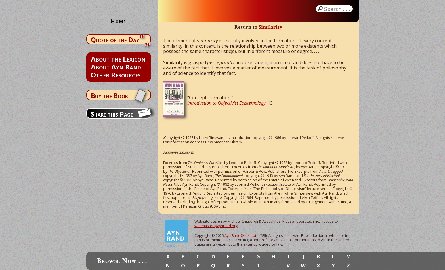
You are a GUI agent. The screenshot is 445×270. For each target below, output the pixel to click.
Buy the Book (109, 95)
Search (337, 8)
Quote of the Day (115, 39)
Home (118, 21)
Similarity (270, 27)
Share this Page (112, 114)
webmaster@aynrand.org (216, 225)
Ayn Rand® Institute (241, 235)
